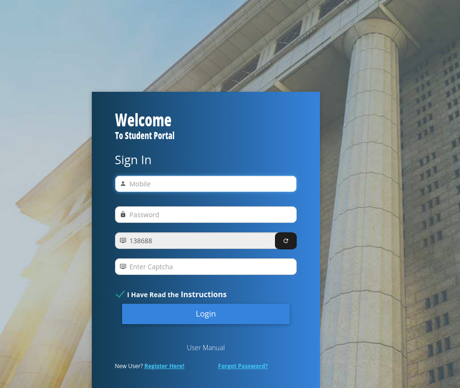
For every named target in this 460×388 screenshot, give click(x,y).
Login (206, 313)
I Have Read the (177, 295)
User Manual (206, 347)
